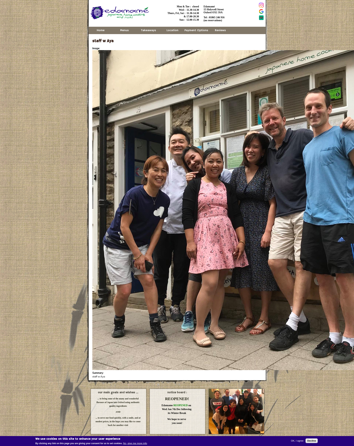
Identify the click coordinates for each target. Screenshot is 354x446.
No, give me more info (135, 443)
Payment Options (196, 30)
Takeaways (148, 30)
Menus (124, 30)
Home (100, 30)
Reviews (220, 30)
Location (172, 30)
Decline (311, 441)
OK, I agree (297, 441)
